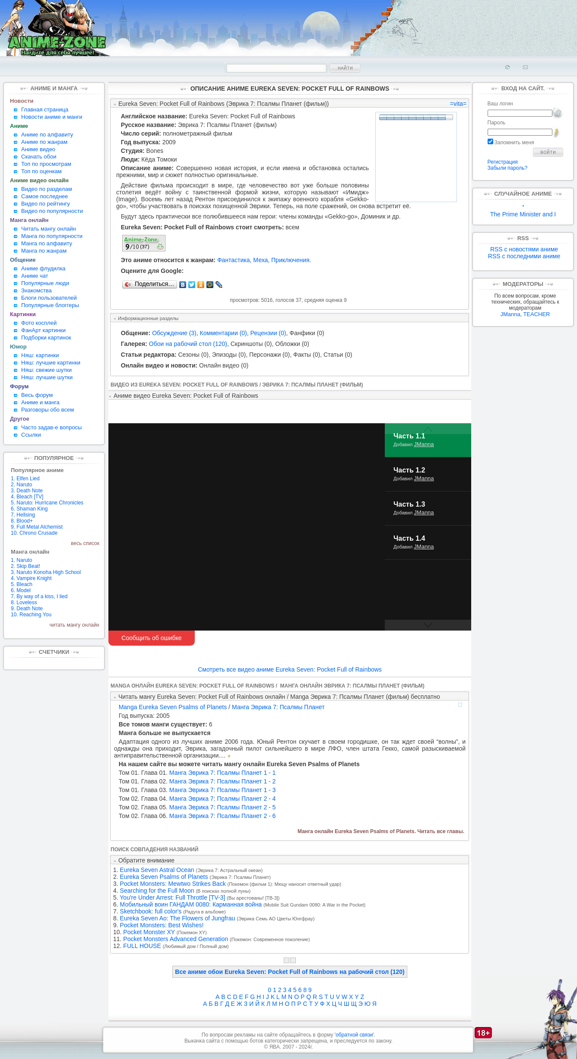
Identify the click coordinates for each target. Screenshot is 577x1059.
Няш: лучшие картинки (50, 362)
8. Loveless (24, 602)
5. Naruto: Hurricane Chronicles (47, 503)
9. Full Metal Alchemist (37, 527)
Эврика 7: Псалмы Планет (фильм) (227, 124)
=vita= (458, 103)
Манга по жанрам (44, 250)
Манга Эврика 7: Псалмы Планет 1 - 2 (197, 781)
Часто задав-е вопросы (51, 427)
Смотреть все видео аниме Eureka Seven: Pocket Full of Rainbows (290, 669)
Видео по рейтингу (45, 203)
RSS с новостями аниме (524, 249)
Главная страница (44, 109)
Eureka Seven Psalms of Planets (164, 876)
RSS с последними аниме (524, 256)
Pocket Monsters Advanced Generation (175, 938)
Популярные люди (45, 283)
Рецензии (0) (268, 333)
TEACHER (536, 314)
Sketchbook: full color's (151, 911)
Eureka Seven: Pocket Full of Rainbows (242, 116)
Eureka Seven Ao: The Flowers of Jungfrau (177, 918)
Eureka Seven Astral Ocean (157, 869)
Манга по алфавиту (46, 243)
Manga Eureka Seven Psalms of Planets (173, 707)
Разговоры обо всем (47, 409)
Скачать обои (39, 156)
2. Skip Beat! (25, 566)
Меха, (261, 260)
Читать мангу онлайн (48, 228)
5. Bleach (21, 584)
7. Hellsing (23, 515)
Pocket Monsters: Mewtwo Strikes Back (173, 883)
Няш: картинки (40, 355)
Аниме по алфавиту (47, 134)
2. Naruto (21, 485)
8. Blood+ (22, 521)
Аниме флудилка (43, 268)
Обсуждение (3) (174, 333)
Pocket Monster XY (149, 932)
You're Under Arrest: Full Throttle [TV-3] (172, 897)
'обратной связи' (354, 1035)
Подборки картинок (46, 337)
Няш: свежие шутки (46, 370)
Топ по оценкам (41, 171)
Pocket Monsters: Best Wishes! (162, 925)
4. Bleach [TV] (27, 497)
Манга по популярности (51, 236)
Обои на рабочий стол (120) (188, 343)
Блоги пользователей (49, 298)
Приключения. (291, 260)
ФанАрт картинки (43, 330)
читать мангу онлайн (74, 625)
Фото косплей (39, 323)
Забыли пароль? (508, 168)
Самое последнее (44, 196)
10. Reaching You (31, 615)
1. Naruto (21, 560)
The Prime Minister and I (523, 211)
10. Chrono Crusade (34, 533)
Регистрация (503, 162)
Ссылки (31, 434)
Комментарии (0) (223, 333)
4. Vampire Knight (31, 578)
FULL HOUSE (142, 945)
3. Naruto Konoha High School (46, 572)
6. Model (21, 590)
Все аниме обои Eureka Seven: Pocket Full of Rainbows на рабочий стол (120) (289, 971)
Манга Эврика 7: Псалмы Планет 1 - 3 (197, 789)
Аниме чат (34, 276)
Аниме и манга (40, 402)
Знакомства (36, 290)
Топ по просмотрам (46, 164)
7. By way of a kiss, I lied (39, 596)
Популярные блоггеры (50, 305)
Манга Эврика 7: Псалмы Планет (278, 707)
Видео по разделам (46, 189)
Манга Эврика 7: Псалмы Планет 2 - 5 (197, 807)
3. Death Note (27, 491)
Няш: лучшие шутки (47, 377)
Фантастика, (234, 260)
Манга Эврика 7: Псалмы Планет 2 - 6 (197, 815)
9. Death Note (27, 609)
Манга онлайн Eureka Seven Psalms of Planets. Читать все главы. (381, 831)
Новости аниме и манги (51, 117)
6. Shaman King (29, 509)
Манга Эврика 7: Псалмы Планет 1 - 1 (197, 772)
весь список (85, 543)
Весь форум (37, 395)
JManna (424, 444)
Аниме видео (38, 149)
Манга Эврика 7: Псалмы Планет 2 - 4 (197, 798)
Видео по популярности (52, 211)
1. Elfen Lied (25, 479)
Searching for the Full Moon (157, 890)
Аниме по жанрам (44, 142)
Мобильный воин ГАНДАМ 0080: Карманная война (191, 904)
